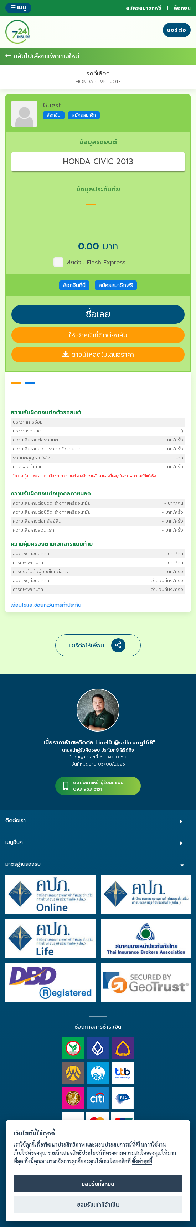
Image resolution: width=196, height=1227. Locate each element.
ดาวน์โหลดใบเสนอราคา (98, 354)
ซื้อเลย (98, 314)
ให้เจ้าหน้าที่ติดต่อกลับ (98, 335)
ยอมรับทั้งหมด (98, 1184)
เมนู (18, 7)
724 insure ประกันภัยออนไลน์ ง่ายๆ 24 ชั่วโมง (17, 31)
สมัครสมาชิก (84, 115)
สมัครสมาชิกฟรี (143, 8)
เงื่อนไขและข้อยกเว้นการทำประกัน (46, 605)
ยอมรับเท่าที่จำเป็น (98, 1205)
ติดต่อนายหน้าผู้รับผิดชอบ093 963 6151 (98, 785)
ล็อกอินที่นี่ (74, 285)
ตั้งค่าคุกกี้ (142, 1161)
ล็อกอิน (182, 8)
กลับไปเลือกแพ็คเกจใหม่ (42, 56)
